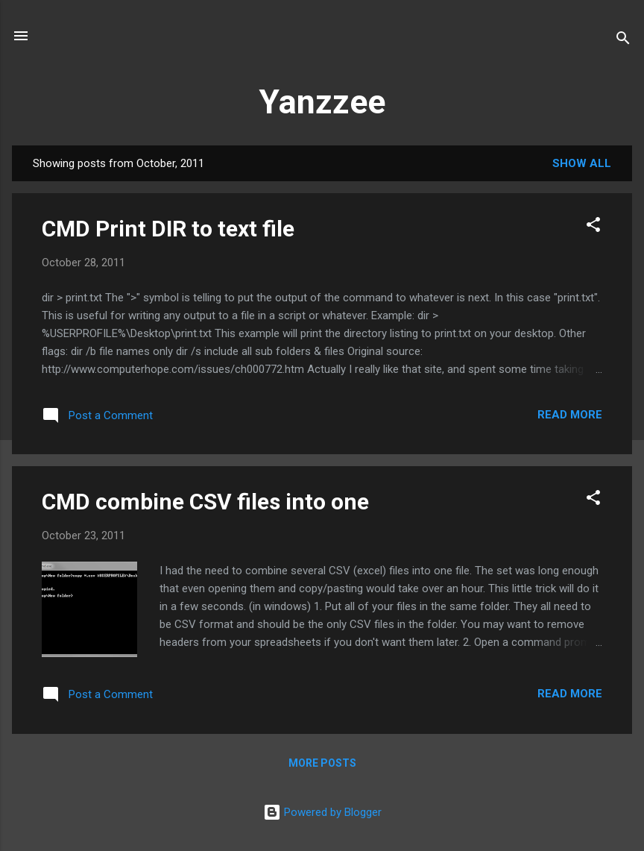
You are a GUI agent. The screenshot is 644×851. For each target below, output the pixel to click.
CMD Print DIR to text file (168, 229)
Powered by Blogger (322, 812)
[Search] (623, 40)
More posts (322, 763)
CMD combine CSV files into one (205, 502)
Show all (581, 163)
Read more (569, 414)
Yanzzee (322, 102)
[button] (593, 227)
